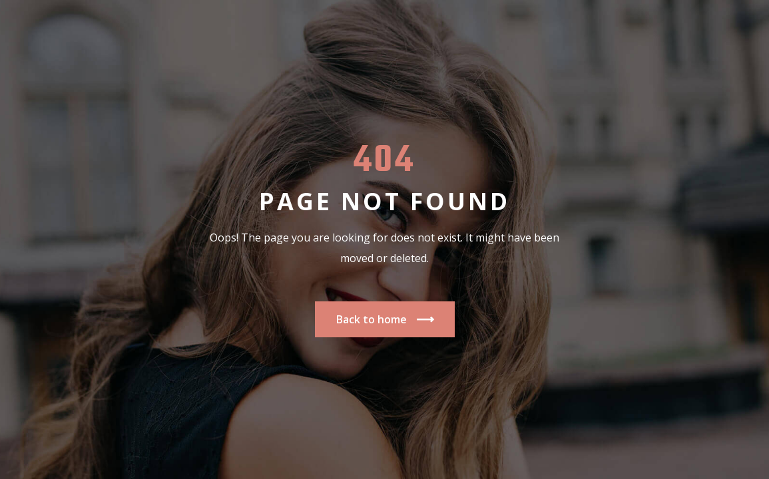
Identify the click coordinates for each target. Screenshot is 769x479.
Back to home (384, 319)
